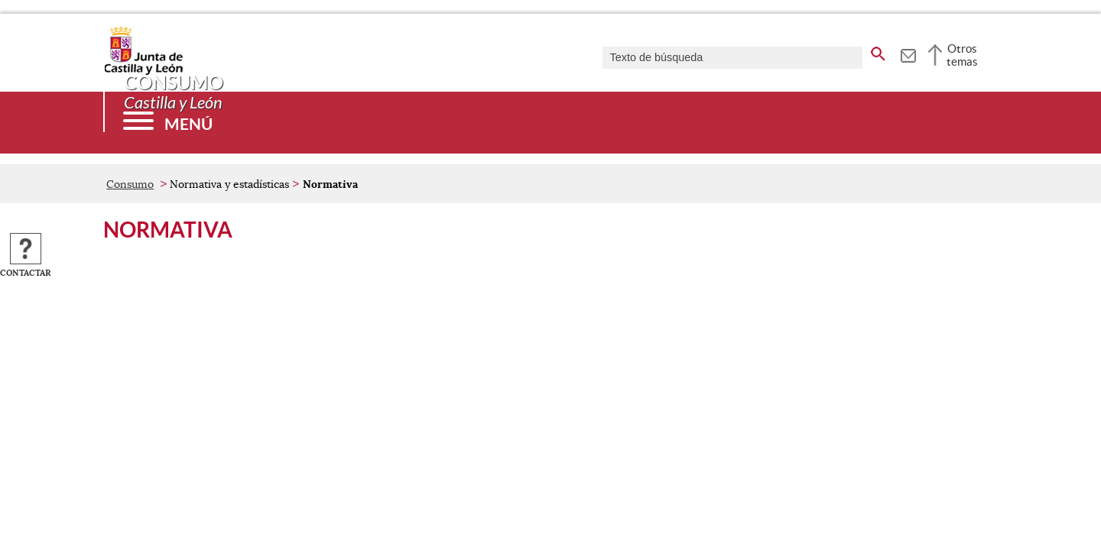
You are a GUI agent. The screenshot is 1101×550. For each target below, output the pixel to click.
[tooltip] (907, 53)
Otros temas (962, 55)
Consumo (130, 184)
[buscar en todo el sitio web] (878, 51)
